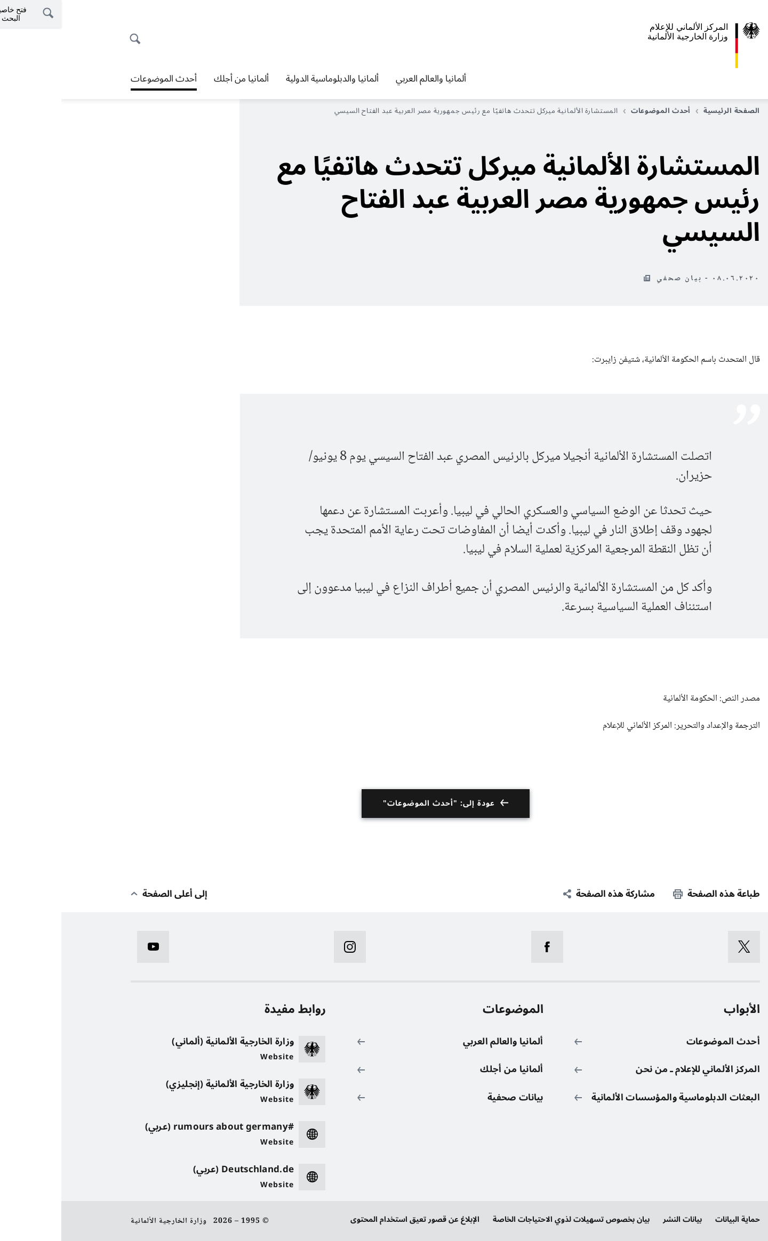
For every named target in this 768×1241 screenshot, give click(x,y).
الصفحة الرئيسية (666, 111)
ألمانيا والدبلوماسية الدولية (271, 78)
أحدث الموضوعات (102, 79)
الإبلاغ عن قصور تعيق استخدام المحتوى (353, 1219)
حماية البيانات (676, 1219)
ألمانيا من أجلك (180, 78)
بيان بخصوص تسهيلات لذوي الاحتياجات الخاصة (509, 1219)
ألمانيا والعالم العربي (369, 78)
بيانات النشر (621, 1219)
